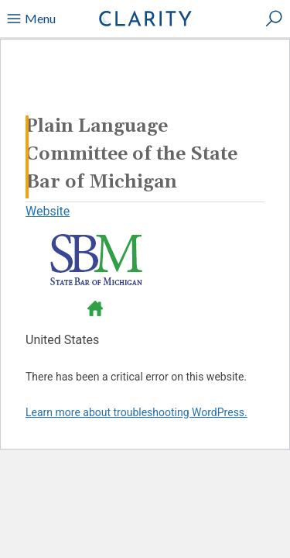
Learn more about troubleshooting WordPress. (136, 412)
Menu (31, 18)
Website (48, 211)
